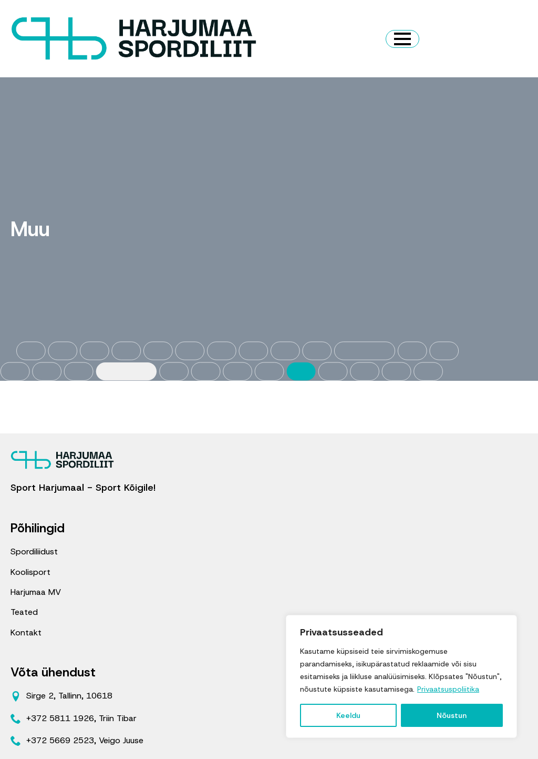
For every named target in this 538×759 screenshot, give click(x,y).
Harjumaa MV (36, 592)
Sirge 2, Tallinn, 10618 (69, 695)
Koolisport (30, 572)
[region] (401, 676)
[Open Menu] (402, 39)
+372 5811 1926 (60, 718)
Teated (24, 612)
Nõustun (452, 715)
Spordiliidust (34, 551)
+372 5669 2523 (60, 740)
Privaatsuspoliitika (448, 689)
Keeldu (348, 715)
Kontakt (26, 632)
